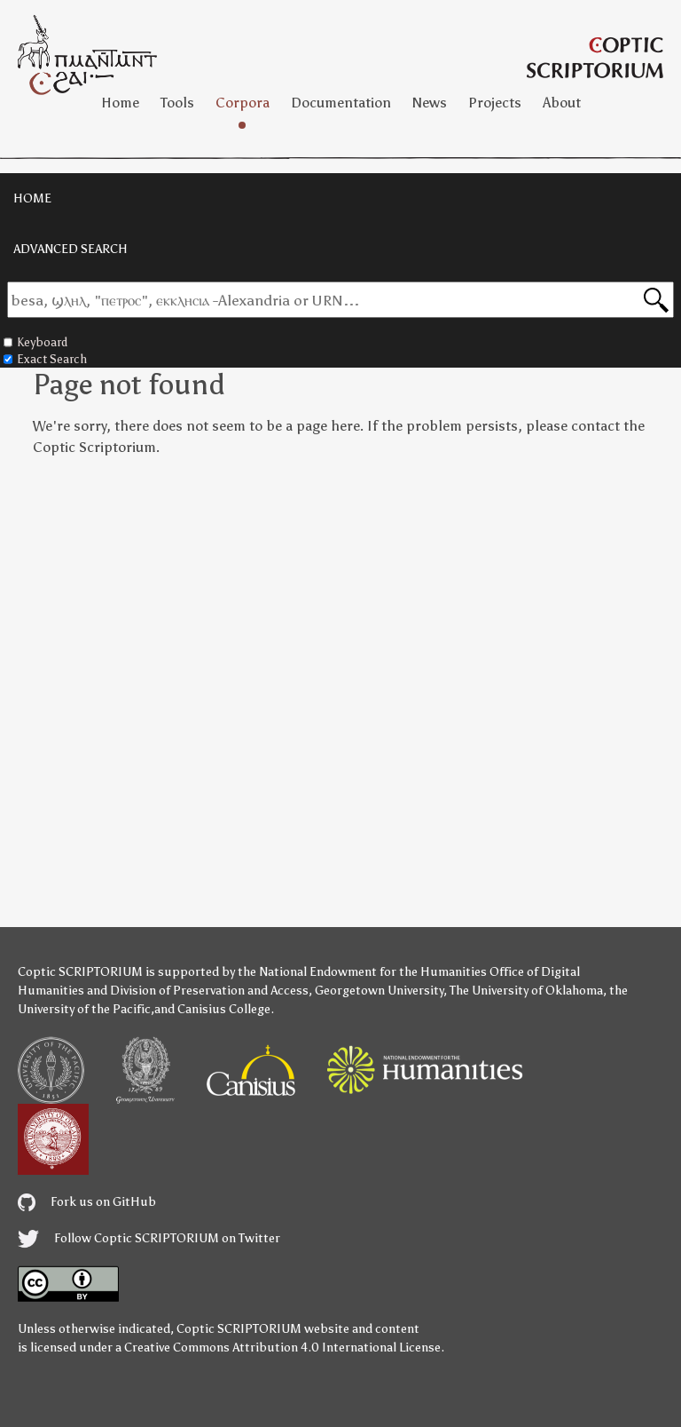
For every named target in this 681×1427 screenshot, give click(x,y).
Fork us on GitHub (87, 1201)
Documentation (341, 102)
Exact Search (45, 359)
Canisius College (223, 1009)
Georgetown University (379, 990)
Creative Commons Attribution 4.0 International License (282, 1347)
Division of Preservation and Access (209, 990)
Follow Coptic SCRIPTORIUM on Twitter (149, 1238)
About (562, 102)
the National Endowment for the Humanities (362, 971)
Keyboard (35, 342)
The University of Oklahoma (526, 990)
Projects (494, 102)
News (429, 102)
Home (120, 102)
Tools (177, 102)
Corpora (242, 102)
